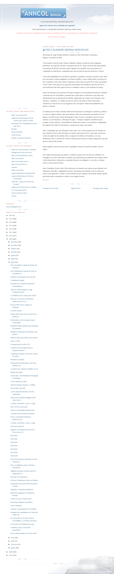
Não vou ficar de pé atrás (18, 407)
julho (13, 259)
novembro (14, 245)
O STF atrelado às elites (18, 381)
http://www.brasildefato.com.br (22, 155)
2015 (11, 219)
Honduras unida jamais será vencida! (22, 277)
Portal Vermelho (17, 132)
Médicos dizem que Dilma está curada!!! (24, 338)
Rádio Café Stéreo (17, 170)
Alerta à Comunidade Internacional (22, 410)
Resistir (14, 129)
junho (13, 262)
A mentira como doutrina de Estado (22, 414)
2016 (11, 215)
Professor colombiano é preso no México (24, 480)
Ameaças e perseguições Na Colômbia (23, 509)
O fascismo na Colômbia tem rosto (22, 524)
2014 (11, 222)
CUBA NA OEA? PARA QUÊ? (21, 499)
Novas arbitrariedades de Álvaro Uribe (23, 533)
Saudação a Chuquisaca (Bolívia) (21, 489)
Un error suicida (15, 311)
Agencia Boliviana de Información (23, 173)
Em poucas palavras (17, 426)
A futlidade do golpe (17, 280)
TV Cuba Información (18, 190)
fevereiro (14, 544)
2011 (11, 232)
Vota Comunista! (16, 506)
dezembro (14, 242)
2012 (11, 229)
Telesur (13, 196)
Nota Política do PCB (17, 388)
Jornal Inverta (16, 135)
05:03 (47, 180)
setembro (14, 252)
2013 (11, 225)
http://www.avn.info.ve (19, 164)
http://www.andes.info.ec (19, 161)
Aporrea (14, 167)
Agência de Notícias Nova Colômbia (23, 187)
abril (12, 541)
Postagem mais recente (50, 188)
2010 (11, 236)
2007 (11, 555)
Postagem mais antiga (100, 188)
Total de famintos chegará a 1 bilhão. (22, 385)
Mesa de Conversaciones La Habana (23, 150)
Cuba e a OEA (15, 341)
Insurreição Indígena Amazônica (21, 502)
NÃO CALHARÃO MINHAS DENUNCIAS (66, 50)
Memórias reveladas (17, 360)
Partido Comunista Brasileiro (21, 138)
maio (13, 538)
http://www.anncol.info (19, 115)
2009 (11, 239)
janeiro (13, 548)
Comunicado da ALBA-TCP (20, 344)
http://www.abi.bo (17, 158)
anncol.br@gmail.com (13, 207)
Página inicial (75, 188)
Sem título (13, 435)
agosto (13, 255)
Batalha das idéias (16, 372)
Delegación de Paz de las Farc (21, 152)
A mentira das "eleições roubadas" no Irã (24, 369)
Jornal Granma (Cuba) (19, 193)
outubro (14, 249)
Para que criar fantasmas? (19, 477)
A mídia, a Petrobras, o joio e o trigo (22, 403)
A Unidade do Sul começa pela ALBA (23, 295)
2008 (11, 552)
